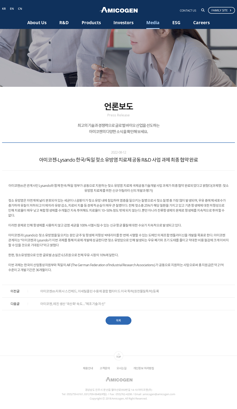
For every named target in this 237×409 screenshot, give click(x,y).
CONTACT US (188, 10)
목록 (118, 320)
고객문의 (105, 368)
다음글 (15, 304)
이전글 (15, 291)
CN (20, 8)
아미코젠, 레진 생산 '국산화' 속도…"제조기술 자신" (72, 304)
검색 (203, 10)
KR (4, 8)
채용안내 (88, 368)
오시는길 (122, 368)
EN (12, 8)
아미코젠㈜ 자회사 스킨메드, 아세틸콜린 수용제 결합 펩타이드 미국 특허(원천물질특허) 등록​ (99, 291)
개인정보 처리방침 (143, 368)
